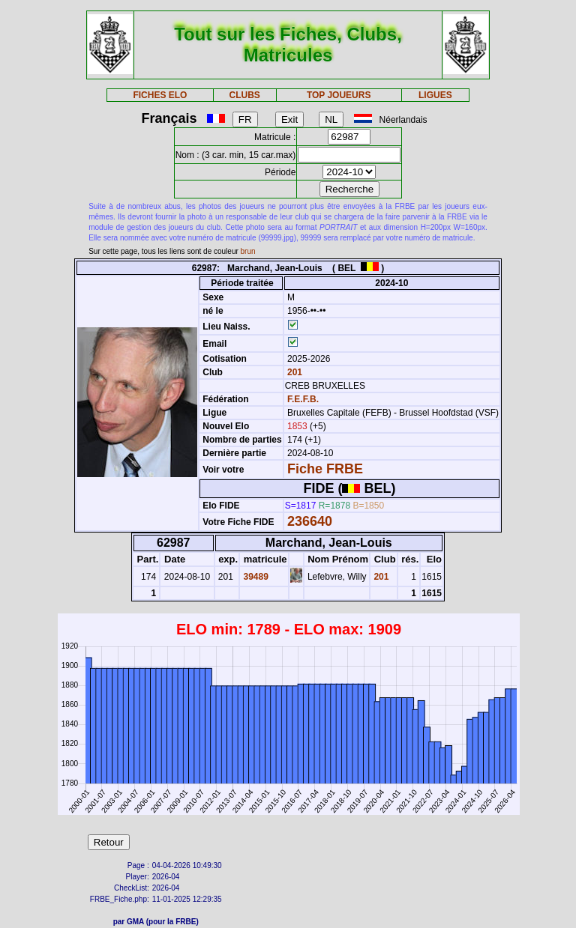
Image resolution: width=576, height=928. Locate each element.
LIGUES (435, 95)
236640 (309, 521)
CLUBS (244, 95)
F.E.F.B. (303, 399)
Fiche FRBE (325, 468)
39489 (254, 576)
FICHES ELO (160, 95)
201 (293, 372)
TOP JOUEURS (339, 95)
